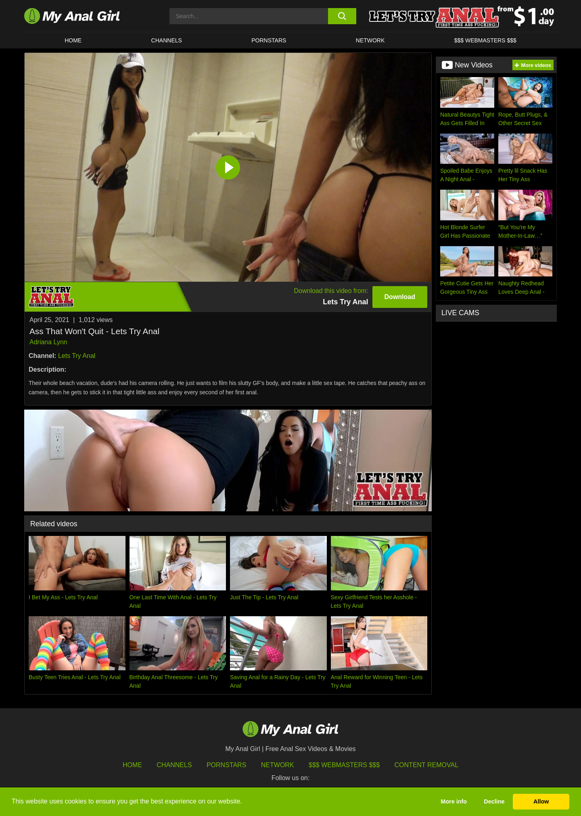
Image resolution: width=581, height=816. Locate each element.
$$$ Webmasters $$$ (344, 765)
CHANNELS (166, 40)
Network (370, 40)
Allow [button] (541, 801)
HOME (73, 40)
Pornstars (268, 40)
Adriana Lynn (48, 342)
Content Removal (427, 765)
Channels (174, 765)
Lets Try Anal (77, 355)
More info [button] (454, 801)
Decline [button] (494, 801)
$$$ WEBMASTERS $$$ (485, 40)
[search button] (342, 16)
